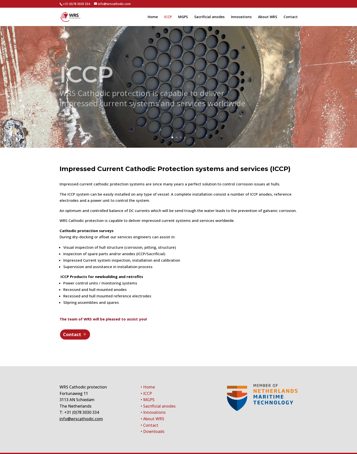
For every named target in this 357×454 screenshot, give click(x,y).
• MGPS (148, 399)
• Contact (149, 425)
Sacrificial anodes (209, 17)
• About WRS (152, 418)
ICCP (168, 17)
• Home (148, 387)
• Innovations (153, 412)
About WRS (267, 17)
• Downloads (152, 431)
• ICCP (146, 393)
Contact (291, 17)
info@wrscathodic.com (81, 418)
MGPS (183, 17)
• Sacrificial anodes (158, 406)
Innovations (241, 17)
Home (153, 17)
